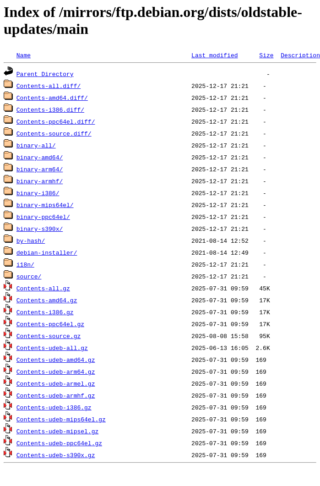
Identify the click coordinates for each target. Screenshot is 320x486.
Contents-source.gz (48, 336)
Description (300, 55)
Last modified (214, 55)
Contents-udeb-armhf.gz (55, 395)
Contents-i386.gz (45, 312)
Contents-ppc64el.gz (50, 324)
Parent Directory (45, 74)
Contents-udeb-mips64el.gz (61, 419)
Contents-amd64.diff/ (52, 97)
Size (266, 55)
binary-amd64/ (39, 157)
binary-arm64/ (39, 169)
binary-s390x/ (39, 228)
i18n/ (25, 264)
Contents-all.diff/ (48, 86)
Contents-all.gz (43, 288)
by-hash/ (30, 240)
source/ (29, 276)
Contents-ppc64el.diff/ (55, 121)
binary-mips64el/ (45, 205)
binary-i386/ (38, 193)
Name (23, 55)
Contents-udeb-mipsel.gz (57, 431)
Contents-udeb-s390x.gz (55, 455)
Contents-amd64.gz (46, 300)
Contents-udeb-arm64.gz (55, 371)
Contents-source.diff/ (54, 133)
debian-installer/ (46, 252)
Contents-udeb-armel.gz (55, 383)
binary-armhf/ (39, 181)
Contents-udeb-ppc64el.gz (59, 443)
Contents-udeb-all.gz (52, 348)
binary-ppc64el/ (43, 217)
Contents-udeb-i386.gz (54, 407)
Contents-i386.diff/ (50, 109)
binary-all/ (36, 145)
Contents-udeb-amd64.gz (55, 359)
